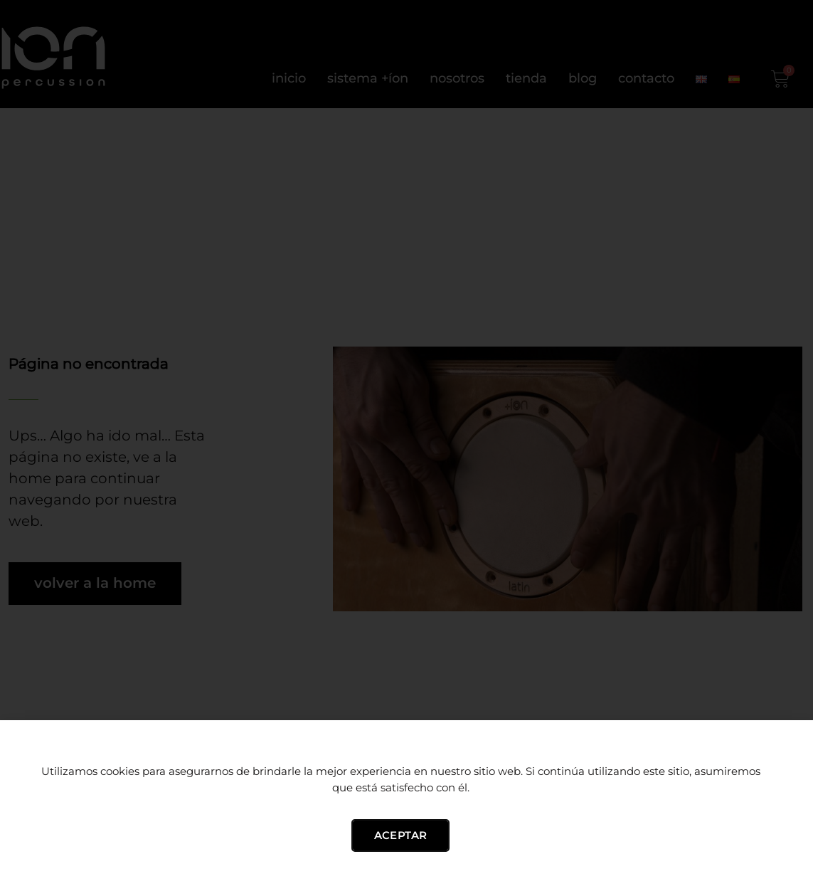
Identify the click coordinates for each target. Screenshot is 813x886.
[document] (406, 443)
